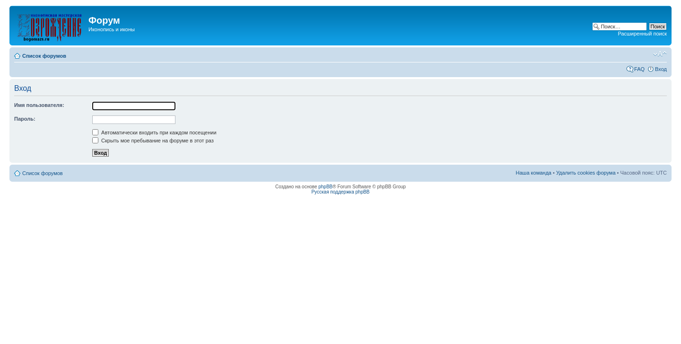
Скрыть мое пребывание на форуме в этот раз (153, 140)
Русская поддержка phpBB (340, 191)
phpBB (325, 186)
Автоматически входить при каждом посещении (154, 132)
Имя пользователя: (39, 105)
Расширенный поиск (642, 33)
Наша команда (533, 173)
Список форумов (44, 56)
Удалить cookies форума (586, 173)
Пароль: (24, 119)
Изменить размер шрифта (660, 54)
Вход (661, 69)
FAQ (639, 69)
